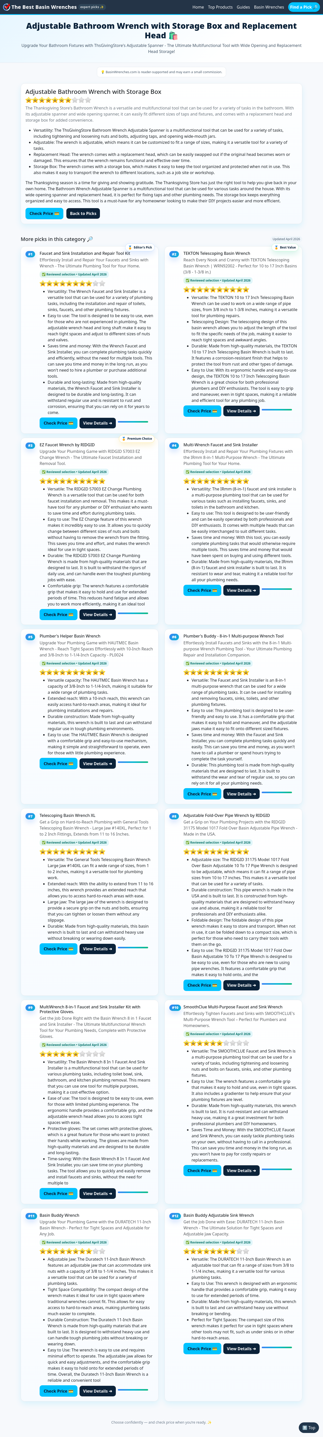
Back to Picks (83, 213)
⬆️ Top (308, 1427)
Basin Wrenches (269, 7)
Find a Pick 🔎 (304, 7)
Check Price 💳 (44, 213)
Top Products (220, 7)
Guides (243, 7)
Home (198, 7)
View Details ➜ (97, 423)
